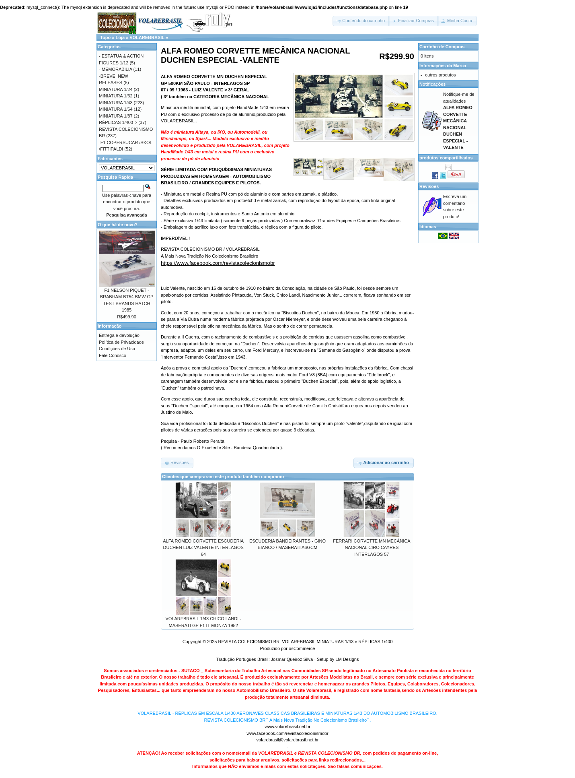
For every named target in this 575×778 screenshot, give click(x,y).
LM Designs (347, 659)
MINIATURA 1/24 (116, 89)
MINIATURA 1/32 (116, 95)
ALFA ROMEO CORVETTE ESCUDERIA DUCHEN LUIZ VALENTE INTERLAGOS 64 (203, 548)
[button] (361, 21)
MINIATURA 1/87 (116, 116)
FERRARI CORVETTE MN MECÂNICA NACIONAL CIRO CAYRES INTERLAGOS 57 (371, 548)
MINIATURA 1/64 (116, 109)
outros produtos (440, 74)
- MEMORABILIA (115, 69)
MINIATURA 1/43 (116, 102)
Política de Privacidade (121, 342)
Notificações (432, 84)
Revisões (429, 186)
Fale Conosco (112, 355)
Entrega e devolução (119, 335)
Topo (105, 37)
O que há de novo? (118, 224)
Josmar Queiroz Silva (292, 659)
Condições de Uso (117, 348)
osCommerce (302, 648)
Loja (120, 37)
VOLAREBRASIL (146, 37)
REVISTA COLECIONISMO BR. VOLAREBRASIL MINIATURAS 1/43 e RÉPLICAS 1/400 (305, 641)
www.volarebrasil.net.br (287, 726)
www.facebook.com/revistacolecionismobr (287, 733)
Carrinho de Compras (441, 46)
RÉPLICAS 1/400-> (118, 122)
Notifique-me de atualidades (458, 121)
